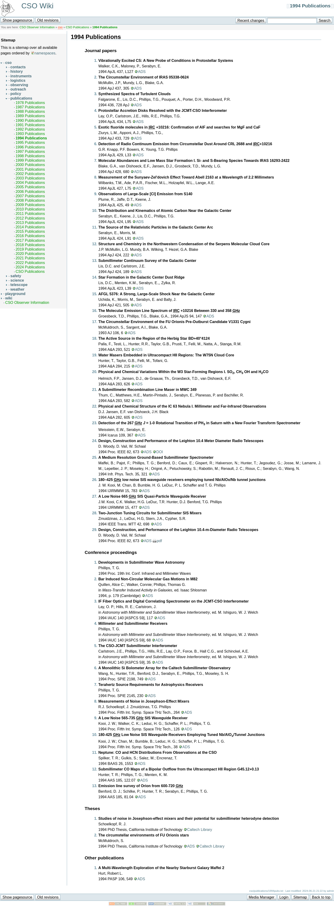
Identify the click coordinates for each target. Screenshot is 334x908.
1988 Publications (30, 111)
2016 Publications (30, 236)
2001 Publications (30, 169)
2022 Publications (30, 263)
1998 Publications (30, 156)
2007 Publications (30, 196)
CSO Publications (77, 27)
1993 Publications (30, 134)
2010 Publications (30, 209)
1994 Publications (310, 5)
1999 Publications (30, 160)
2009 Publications (30, 205)
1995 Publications (30, 143)
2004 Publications (30, 183)
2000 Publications (30, 165)
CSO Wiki (37, 6)
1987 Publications (30, 107)
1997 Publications (30, 152)
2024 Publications (30, 267)
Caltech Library (199, 830)
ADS (142, 72)
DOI (159, 452)
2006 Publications (30, 192)
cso (60, 27)
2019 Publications (30, 249)
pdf (159, 541)
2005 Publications (30, 187)
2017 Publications (30, 240)
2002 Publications (30, 174)
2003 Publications (30, 178)
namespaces (44, 53)
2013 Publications (30, 223)
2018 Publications (30, 245)
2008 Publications (30, 200)
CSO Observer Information (37, 27)
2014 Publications (30, 227)
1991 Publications (30, 125)
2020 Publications (30, 254)
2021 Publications (30, 258)
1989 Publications (30, 116)
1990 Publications (30, 121)
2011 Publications (30, 214)
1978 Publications (30, 103)
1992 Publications (30, 129)
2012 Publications (30, 218)
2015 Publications (30, 231)
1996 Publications (30, 147)
